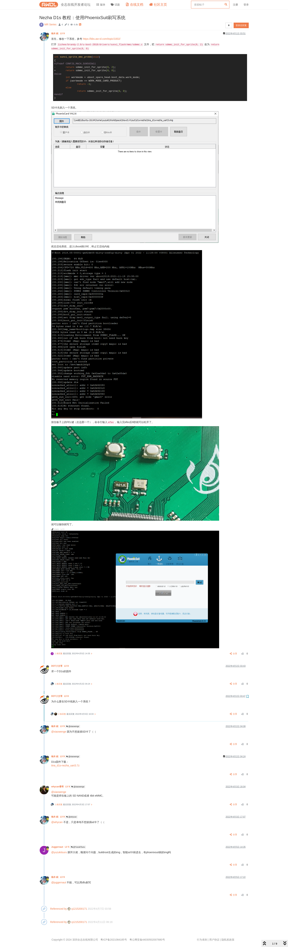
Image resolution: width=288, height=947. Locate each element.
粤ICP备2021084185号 (113, 939)
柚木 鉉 (58, 33)
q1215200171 (77, 908)
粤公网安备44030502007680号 (147, 939)
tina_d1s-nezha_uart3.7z (65, 765)
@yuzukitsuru (59, 852)
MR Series (50, 24)
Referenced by (58, 908)
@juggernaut (58, 882)
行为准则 (202, 939)
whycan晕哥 (60, 786)
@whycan (71, 817)
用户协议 (214, 939)
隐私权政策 (228, 939)
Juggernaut (60, 847)
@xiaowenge (72, 726)
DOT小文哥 (60, 666)
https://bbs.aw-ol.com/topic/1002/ (101, 38)
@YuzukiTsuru (78, 847)
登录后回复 (241, 25)
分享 (233, 653)
